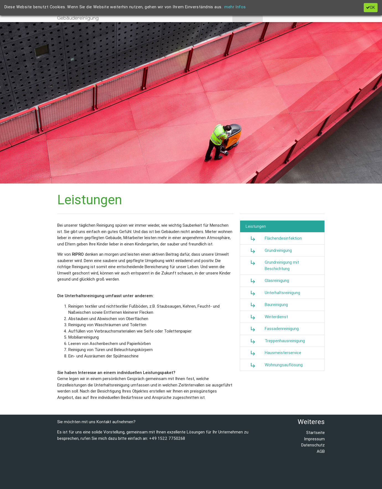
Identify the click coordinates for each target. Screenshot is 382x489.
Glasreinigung (267, 281)
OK (370, 7)
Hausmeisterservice (273, 353)
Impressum (314, 438)
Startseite (315, 432)
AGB (321, 451)
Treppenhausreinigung (275, 341)
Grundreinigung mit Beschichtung (272, 265)
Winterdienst (267, 317)
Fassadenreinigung (272, 329)
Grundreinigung (269, 250)
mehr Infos (235, 6)
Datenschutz (313, 445)
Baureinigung (267, 305)
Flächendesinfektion (274, 238)
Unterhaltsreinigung (273, 293)
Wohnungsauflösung (274, 365)
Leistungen (256, 226)
